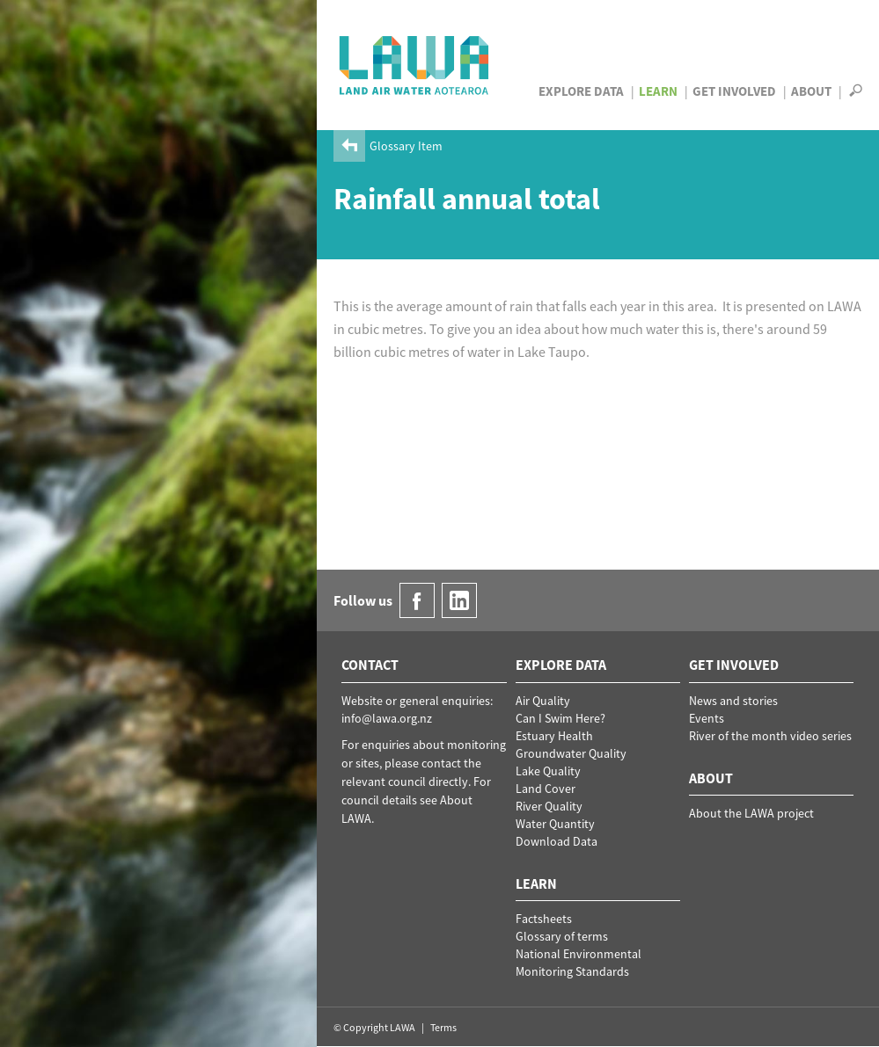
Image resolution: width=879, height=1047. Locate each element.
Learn (658, 91)
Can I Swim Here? (560, 718)
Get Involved (734, 91)
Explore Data (581, 91)
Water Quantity (555, 824)
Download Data (556, 841)
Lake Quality (548, 771)
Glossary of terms (562, 936)
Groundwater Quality (571, 753)
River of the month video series (770, 736)
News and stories (733, 701)
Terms (443, 1027)
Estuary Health (554, 736)
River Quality (549, 806)
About (811, 91)
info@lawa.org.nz (386, 718)
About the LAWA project (751, 813)
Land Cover (545, 788)
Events (706, 718)
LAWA (414, 65)
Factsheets (544, 919)
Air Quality (543, 701)
